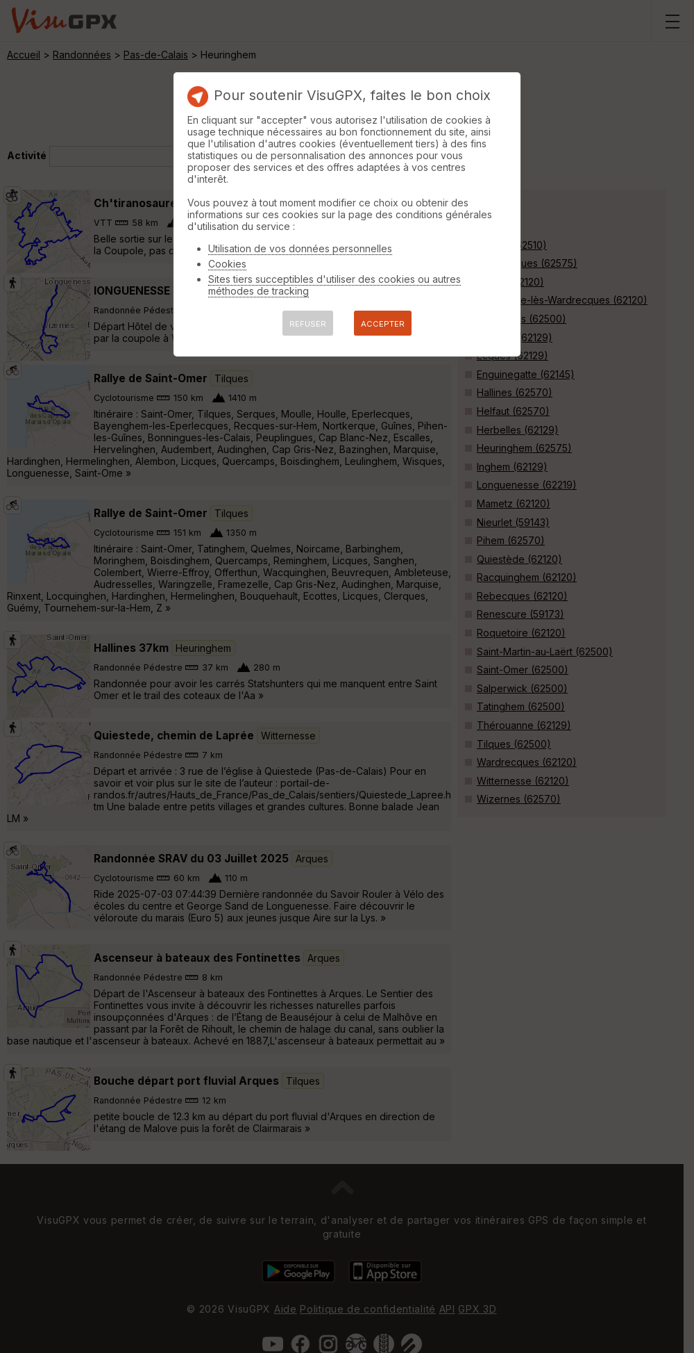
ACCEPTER (383, 324)
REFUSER (307, 324)
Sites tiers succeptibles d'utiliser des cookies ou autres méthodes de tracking (334, 285)
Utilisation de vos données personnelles (300, 248)
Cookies (227, 264)
